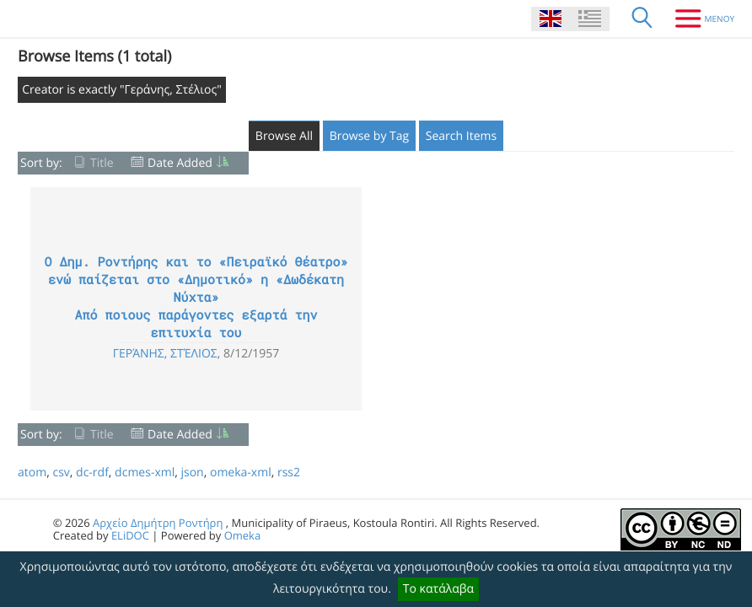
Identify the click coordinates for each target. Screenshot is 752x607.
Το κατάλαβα (438, 589)
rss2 (288, 473)
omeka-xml (240, 473)
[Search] (642, 18)
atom (32, 473)
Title (102, 163)
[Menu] (698, 18)
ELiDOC (130, 535)
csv (60, 473)
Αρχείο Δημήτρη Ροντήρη (158, 522)
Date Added (180, 163)
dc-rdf (92, 473)
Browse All (284, 136)
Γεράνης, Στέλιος (165, 354)
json (191, 473)
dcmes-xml (145, 473)
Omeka (242, 535)
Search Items (461, 136)
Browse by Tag (370, 136)
